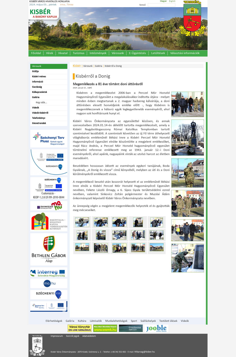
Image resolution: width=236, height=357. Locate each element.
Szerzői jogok (72, 336)
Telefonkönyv (38, 118)
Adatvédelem (39, 59)
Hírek (49, 53)
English (172, 1)
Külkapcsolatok (39, 92)
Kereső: (142, 5)
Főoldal (36, 53)
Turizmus (78, 53)
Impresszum (57, 336)
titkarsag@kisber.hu (144, 352)
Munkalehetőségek (116, 321)
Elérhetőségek (54, 321)
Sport (134, 321)
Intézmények (98, 53)
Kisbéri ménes (39, 76)
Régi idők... (41, 102)
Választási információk (184, 53)
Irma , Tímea (66, 4)
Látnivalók (96, 321)
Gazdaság (37, 87)
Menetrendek (39, 123)
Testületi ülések (168, 321)
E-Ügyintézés (137, 53)
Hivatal (63, 53)
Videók (35, 107)
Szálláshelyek (148, 321)
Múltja (35, 71)
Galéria (35, 97)
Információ (37, 82)
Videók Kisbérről (40, 113)
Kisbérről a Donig (113, 66)
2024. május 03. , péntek (42, 4)
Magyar (163, 1)
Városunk (118, 53)
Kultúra (82, 321)
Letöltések (158, 53)
